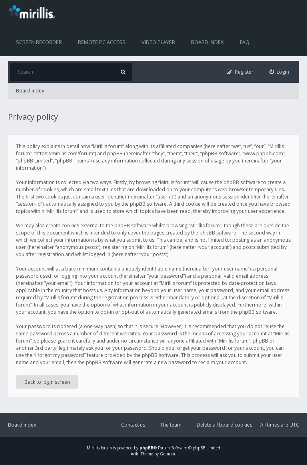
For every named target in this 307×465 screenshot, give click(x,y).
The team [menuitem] (170, 424)
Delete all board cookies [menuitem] (224, 424)
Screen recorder (39, 42)
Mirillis (93, 448)
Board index (207, 42)
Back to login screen (47, 382)
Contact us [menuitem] (133, 424)
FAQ (244, 42)
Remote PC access (102, 42)
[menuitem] (279, 72)
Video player (158, 42)
